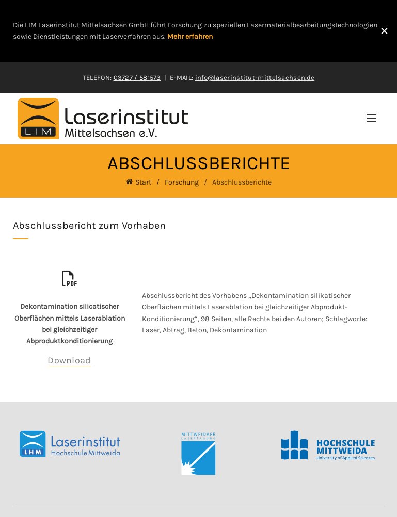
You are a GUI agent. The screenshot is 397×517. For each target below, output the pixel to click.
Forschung (182, 181)
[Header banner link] (185, 31)
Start (143, 181)
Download (69, 359)
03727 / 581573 (137, 77)
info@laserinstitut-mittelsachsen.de (255, 77)
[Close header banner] (384, 31)
